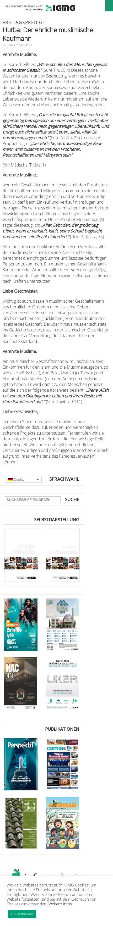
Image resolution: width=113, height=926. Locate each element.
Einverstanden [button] (22, 914)
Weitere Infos (60, 903)
